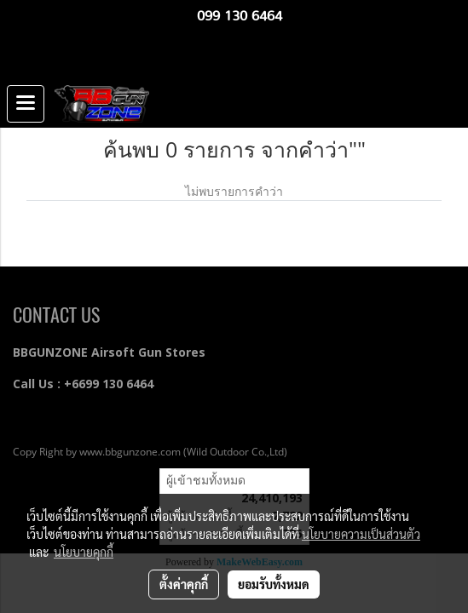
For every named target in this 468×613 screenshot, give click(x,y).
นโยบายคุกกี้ (83, 551)
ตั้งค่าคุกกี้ (183, 584)
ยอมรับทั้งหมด (273, 584)
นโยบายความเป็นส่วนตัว (361, 533)
